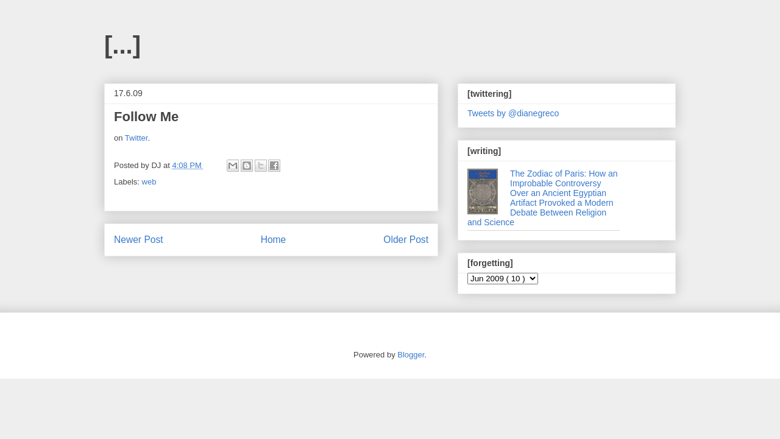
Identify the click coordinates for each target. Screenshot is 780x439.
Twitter (136, 137)
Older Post (405, 239)
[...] (122, 45)
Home (273, 239)
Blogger (410, 354)
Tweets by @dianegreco (513, 113)
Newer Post (138, 239)
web (149, 181)
